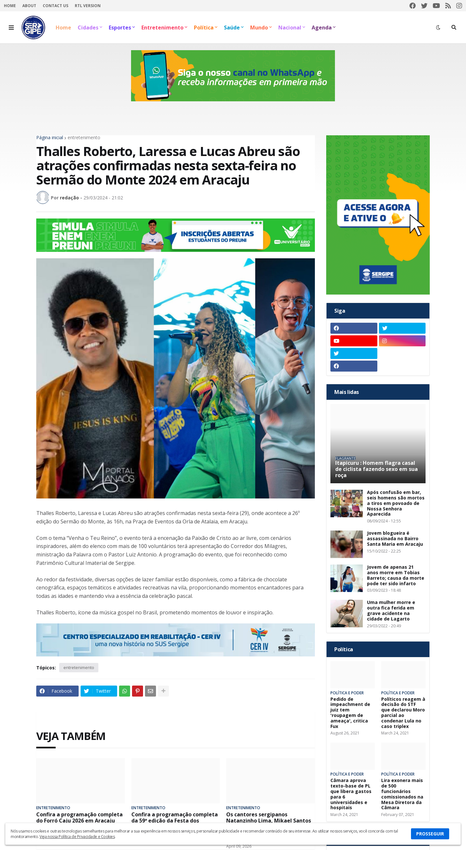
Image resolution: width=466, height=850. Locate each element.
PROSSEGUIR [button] (430, 834)
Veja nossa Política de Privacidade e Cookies (77, 836)
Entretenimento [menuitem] (162, 27)
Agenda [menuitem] (322, 27)
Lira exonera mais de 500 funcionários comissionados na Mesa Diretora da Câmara (402, 794)
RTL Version (88, 5)
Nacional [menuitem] (289, 27)
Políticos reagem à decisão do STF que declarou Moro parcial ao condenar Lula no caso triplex (403, 713)
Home (10, 5)
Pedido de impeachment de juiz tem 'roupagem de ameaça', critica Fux (350, 713)
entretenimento (84, 137)
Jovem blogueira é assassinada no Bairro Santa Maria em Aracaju (395, 539)
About (29, 5)
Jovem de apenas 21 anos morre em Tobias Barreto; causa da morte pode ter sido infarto (395, 575)
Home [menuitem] (63, 27)
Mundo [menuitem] (259, 27)
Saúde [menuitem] (232, 27)
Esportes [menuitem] (120, 27)
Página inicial (49, 137)
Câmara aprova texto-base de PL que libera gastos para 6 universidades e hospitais (351, 794)
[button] (11, 27)
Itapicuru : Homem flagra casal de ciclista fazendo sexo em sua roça (376, 469)
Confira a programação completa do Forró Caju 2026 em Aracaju (79, 817)
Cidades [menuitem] (88, 27)
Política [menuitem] (204, 27)
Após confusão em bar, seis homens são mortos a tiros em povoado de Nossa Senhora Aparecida (396, 503)
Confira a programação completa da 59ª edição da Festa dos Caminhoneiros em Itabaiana (174, 820)
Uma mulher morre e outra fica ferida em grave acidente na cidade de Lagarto (391, 610)
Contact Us (55, 5)
